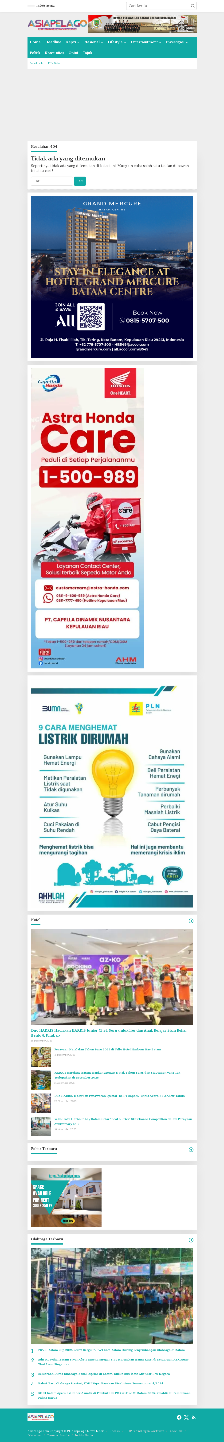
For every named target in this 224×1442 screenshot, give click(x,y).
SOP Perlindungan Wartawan (145, 1431)
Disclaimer (35, 1435)
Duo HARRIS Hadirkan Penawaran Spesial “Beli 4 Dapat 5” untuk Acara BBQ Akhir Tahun (119, 1095)
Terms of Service (58, 1435)
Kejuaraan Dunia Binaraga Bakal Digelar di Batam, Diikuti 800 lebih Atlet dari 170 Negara (104, 1373)
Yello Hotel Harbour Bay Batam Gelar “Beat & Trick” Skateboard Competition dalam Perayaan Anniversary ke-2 (123, 1121)
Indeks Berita (84, 1435)
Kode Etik (176, 1431)
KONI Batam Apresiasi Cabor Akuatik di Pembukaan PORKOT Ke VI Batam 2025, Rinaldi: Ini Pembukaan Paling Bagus (114, 1395)
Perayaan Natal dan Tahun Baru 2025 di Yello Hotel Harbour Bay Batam (107, 1049)
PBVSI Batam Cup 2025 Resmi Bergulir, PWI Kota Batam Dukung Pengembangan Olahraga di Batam (111, 1350)
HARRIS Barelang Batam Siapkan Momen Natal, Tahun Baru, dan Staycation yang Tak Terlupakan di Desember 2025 (117, 1075)
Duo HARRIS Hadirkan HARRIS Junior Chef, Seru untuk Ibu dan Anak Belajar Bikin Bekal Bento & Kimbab (108, 1033)
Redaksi (115, 1431)
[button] (193, 6)
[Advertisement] (112, 105)
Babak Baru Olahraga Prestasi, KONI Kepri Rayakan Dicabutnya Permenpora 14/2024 (100, 1383)
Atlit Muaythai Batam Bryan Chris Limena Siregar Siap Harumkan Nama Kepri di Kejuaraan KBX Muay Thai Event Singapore (113, 1362)
